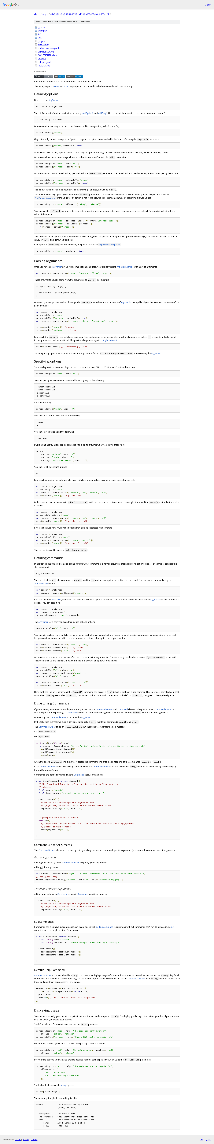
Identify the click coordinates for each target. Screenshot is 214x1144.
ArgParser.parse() (125, 266)
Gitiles (18, 1139)
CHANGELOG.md (46, 51)
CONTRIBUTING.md (47, 55)
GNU (56, 86)
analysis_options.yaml (48, 48)
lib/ (39, 34)
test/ (40, 37)
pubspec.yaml (44, 62)
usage (64, 1085)
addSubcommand (104, 926)
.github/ (41, 27)
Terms (34, 1139)
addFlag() (102, 113)
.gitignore (42, 41)
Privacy (26, 1139)
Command (123, 709)
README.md (44, 65)
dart (37, 14)
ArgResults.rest (110, 340)
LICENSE (42, 58)
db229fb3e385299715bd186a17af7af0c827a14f (79, 14)
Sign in (208, 4)
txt (201, 1139)
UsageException (137, 978)
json (208, 1139)
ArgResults (126, 302)
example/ (42, 30)
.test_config (43, 44)
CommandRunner (104, 709)
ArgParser (53, 100)
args (45, 14)
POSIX (67, 86)
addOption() (87, 113)
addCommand (41, 583)
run (172, 926)
